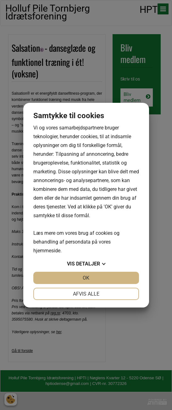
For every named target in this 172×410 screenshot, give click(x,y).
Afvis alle (86, 294)
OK (86, 278)
